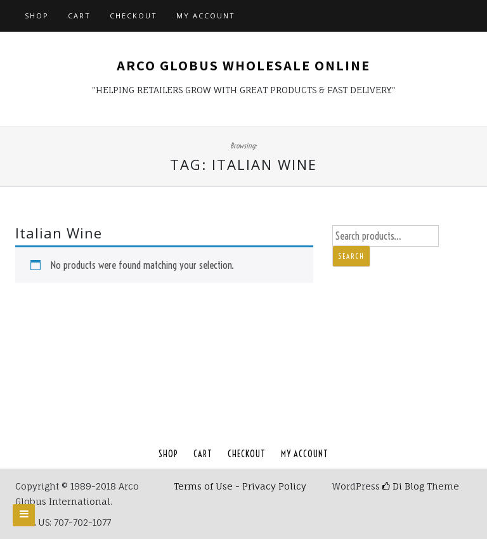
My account (205, 15)
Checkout (133, 15)
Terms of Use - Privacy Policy (240, 486)
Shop (37, 15)
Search (351, 256)
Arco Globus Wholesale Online (243, 65)
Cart (79, 15)
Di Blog (403, 486)
